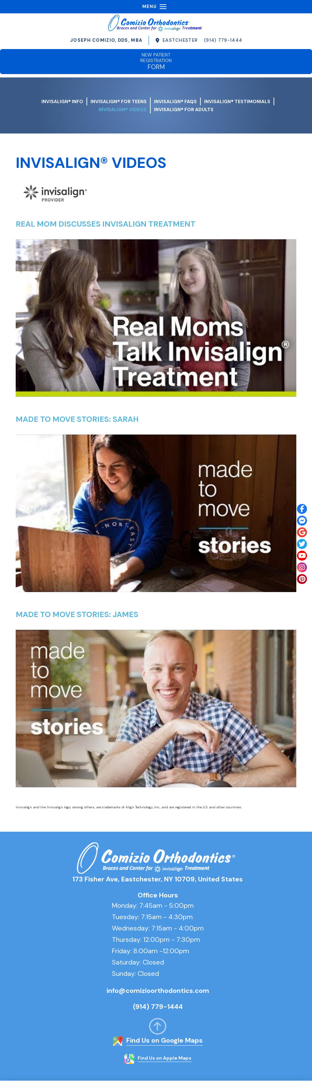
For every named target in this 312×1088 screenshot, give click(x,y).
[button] (163, 6)
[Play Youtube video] (156, 318)
